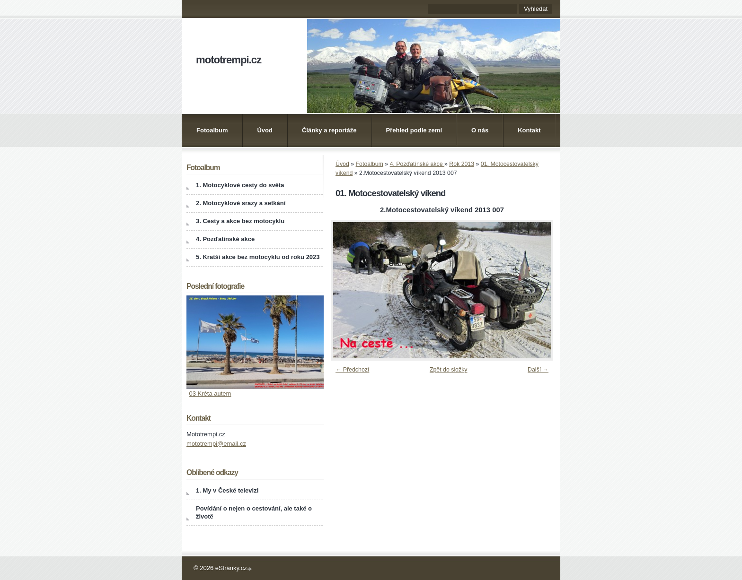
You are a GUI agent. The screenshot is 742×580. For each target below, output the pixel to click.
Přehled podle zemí (414, 130)
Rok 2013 (461, 164)
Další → (538, 369)
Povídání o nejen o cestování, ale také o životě (254, 512)
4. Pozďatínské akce (417, 164)
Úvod (265, 130)
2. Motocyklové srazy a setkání (240, 203)
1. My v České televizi (227, 490)
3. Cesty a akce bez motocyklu (240, 221)
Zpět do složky (449, 369)
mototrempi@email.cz (216, 443)
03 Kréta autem (210, 393)
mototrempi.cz (228, 60)
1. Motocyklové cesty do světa (240, 185)
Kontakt (529, 130)
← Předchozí (352, 369)
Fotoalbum (212, 130)
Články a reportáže (329, 130)
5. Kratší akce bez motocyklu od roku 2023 (258, 256)
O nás (479, 130)
